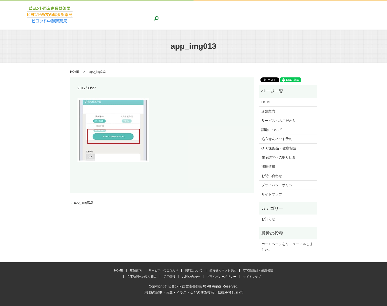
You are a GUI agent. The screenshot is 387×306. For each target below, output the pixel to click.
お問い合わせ (350, 15)
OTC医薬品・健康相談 (260, 15)
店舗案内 (131, 15)
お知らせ (268, 219)
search (369, 14)
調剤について (192, 15)
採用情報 (329, 15)
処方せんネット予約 (222, 15)
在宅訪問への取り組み (300, 15)
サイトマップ (271, 194)
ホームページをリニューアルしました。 (287, 246)
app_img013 (83, 202)
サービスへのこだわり (160, 15)
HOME (114, 15)
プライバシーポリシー (278, 185)
